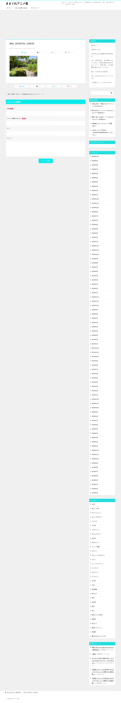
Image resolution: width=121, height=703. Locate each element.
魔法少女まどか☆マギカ (99, 636)
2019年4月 (95, 484)
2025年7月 (95, 169)
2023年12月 (95, 246)
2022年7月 (95, 318)
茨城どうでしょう (97, 627)
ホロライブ (95, 572)
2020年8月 (95, 416)
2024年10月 (95, 207)
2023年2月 (95, 288)
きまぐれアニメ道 (17, 3)
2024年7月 (95, 216)
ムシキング (95, 576)
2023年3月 (95, 284)
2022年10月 (95, 305)
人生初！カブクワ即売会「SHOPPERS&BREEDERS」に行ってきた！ (102, 132)
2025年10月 (95, 156)
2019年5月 (95, 480)
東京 (93, 606)
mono (93, 504)
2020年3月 (95, 437)
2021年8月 (95, 365)
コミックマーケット (97, 564)
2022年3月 (95, 335)
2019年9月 (95, 463)
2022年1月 (95, 344)
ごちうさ (94, 521)
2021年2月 (95, 390)
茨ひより (94, 623)
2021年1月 (95, 395)
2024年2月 (95, 237)
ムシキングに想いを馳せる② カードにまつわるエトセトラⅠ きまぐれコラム (103, 661)
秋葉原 (94, 619)
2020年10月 (95, 407)
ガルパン (94, 551)
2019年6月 (95, 476)
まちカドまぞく (96, 534)
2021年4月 (95, 382)
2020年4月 (95, 433)
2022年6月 (95, 322)
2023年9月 (95, 258)
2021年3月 (95, 386)
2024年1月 (95, 241)
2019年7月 (95, 471)
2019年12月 (95, 450)
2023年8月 (95, 263)
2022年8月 (95, 314)
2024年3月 (95, 233)
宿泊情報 (94, 589)
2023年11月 (95, 250)
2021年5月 (95, 378)
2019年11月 (95, 454)
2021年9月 (95, 361)
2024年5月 (95, 224)
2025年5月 (95, 177)
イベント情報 (96, 546)
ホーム (9, 8)
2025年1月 (95, 194)
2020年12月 (95, 399)
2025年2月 (95, 190)
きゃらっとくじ (96, 512)
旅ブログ (94, 593)
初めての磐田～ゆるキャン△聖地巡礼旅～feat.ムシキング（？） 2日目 (26, 94)
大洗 (93, 585)
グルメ (94, 559)
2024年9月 (95, 212)
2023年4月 (95, 280)
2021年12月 (95, 348)
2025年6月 (95, 173)
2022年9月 (95, 309)
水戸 (93, 610)
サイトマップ (35, 8)
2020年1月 (95, 446)
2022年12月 (95, 297)
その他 (94, 525)
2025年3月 (95, 186)
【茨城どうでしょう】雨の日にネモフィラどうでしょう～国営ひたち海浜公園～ (103, 672)
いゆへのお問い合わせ (20, 8)
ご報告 (94, 654)
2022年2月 (95, 339)
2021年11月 (95, 352)
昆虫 (93, 598)
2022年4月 (95, 331)
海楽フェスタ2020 (97, 615)
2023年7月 (95, 267)
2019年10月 (95, 459)
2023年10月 (95, 254)
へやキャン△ (96, 529)
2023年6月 (95, 271)
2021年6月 (95, 373)
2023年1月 (95, 292)
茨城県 (94, 632)
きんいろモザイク (97, 517)
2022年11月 (95, 301)
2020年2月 (95, 442)
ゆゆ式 (94, 538)
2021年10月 (95, 356)
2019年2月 (95, 493)
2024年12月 (95, 199)
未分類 (94, 602)
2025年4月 (95, 182)
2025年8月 (95, 165)
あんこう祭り (96, 508)
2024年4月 (95, 229)
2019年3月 (95, 488)
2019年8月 (95, 467)
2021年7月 (95, 369)
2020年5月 (95, 429)
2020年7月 (95, 420)
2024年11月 (95, 203)
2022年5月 (95, 327)
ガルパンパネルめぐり (98, 555)
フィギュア (95, 568)
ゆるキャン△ (96, 542)
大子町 (94, 581)
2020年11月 (95, 403)
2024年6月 (95, 220)
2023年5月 (95, 275)
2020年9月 (95, 412)
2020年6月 (95, 424)
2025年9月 (95, 160)
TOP (13, 692)
